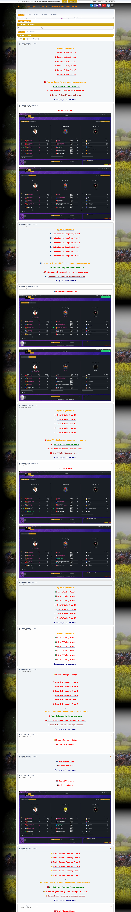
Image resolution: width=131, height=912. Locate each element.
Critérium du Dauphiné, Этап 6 (66, 256)
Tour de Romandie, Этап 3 (66, 691)
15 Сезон (21, 43)
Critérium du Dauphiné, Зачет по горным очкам (66, 272)
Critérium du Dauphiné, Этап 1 (66, 234)
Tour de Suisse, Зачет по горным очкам (66, 91)
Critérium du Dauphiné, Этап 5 (66, 251)
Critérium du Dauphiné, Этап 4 (66, 247)
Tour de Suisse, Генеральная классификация (66, 82)
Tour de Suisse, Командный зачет (66, 95)
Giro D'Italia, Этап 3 (66, 646)
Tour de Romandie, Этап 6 (66, 704)
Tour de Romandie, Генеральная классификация (66, 712)
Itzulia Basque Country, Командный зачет (66, 896)
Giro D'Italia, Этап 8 (66, 596)
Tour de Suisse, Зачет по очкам (66, 86)
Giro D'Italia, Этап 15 (66, 419)
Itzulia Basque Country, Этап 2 (66, 858)
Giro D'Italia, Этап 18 (66, 432)
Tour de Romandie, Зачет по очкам (66, 716)
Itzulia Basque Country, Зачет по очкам (66, 887)
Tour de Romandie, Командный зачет (66, 725)
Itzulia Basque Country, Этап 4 (66, 866)
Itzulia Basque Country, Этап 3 (66, 862)
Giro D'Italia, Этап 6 (66, 659)
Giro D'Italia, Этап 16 (66, 424)
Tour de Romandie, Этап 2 (66, 686)
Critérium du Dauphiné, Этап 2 (66, 238)
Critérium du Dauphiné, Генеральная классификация (66, 263)
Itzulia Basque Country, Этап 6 (66, 875)
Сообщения (21, 31)
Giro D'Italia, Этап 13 (66, 618)
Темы (27, 31)
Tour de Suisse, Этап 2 (66, 57)
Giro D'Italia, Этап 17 (66, 428)
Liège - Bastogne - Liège (66, 675)
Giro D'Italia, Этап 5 (66, 655)
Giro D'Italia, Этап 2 (66, 642)
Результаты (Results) (31, 43)
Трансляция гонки (65, 48)
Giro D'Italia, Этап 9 (66, 600)
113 (33, 38)
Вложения (32, 31)
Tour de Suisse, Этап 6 (66, 74)
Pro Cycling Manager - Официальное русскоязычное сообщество (47, 7)
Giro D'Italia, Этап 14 (66, 415)
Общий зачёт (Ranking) (31, 105)
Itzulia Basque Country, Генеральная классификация (66, 883)
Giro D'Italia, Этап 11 (66, 609)
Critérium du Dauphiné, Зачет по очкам (66, 267)
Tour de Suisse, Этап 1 (66, 52)
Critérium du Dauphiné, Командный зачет (66, 276)
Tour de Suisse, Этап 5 (66, 70)
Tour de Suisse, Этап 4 (66, 66)
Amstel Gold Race (66, 761)
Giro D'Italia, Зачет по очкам (66, 444)
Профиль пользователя (24, 21)
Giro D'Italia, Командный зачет (66, 453)
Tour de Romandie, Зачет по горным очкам (66, 720)
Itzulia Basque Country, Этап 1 (66, 853)
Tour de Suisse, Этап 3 (66, 61)
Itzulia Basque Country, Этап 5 (66, 871)
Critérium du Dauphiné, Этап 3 (66, 242)
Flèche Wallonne (66, 766)
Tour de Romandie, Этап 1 (66, 682)
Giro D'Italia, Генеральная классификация (66, 440)
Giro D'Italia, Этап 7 (66, 592)
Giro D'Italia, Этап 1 (66, 637)
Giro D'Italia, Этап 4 (66, 651)
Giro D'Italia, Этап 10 (66, 605)
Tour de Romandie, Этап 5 (66, 700)
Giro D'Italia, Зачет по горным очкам (66, 449)
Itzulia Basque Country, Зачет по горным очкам (66, 891)
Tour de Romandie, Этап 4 (66, 695)
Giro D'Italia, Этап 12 (66, 614)
